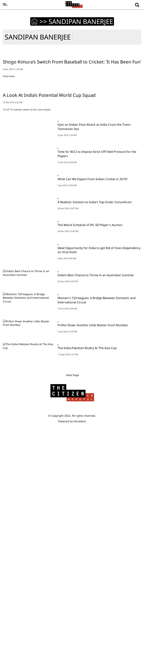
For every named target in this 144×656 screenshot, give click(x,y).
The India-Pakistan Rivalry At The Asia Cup (87, 560)
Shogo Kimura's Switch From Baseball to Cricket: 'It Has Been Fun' (72, 114)
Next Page (73, 600)
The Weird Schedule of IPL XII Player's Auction (90, 376)
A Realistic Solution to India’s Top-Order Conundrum (95, 340)
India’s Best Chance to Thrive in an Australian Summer (96, 450)
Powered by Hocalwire (72, 646)
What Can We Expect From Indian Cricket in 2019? (93, 303)
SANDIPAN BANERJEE (38, 37)
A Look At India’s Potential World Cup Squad (49, 200)
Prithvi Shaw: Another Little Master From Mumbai (93, 523)
